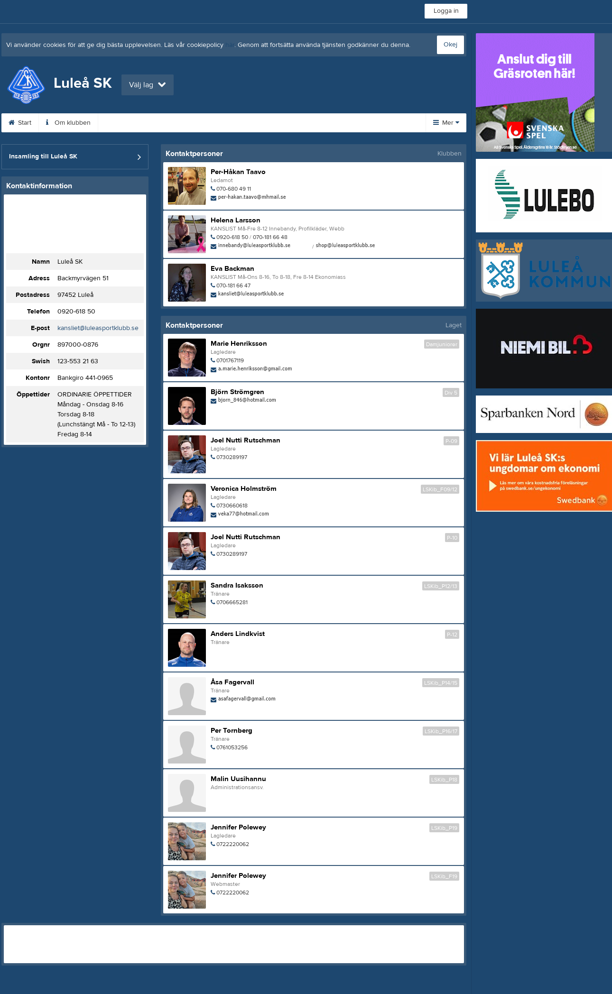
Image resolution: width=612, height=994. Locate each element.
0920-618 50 (76, 311)
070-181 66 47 (233, 285)
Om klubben (68, 123)
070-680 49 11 (233, 189)
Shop (327, 123)
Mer (446, 123)
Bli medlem (170, 123)
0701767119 (230, 360)
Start (20, 123)
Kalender (223, 123)
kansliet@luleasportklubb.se (98, 328)
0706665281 (232, 602)
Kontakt (120, 123)
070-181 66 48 (270, 237)
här (229, 45)
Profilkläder (374, 123)
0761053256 (232, 747)
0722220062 (232, 844)
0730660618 (232, 505)
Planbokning (278, 123)
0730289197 (231, 457)
